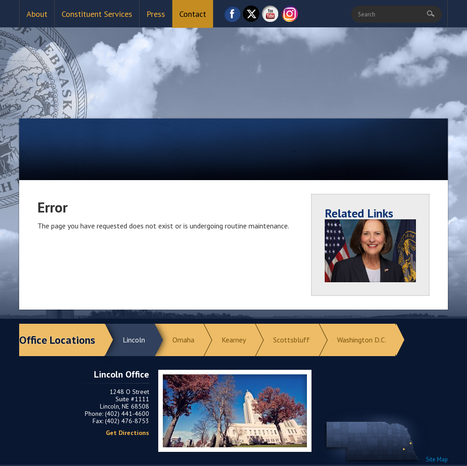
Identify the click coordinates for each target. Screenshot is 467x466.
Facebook (232, 16)
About (36, 14)
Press (155, 14)
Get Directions (127, 432)
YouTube (270, 16)
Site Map (437, 459)
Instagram (289, 16)
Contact (192, 14)
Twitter (251, 16)
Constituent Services (97, 14)
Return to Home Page (233, 64)
